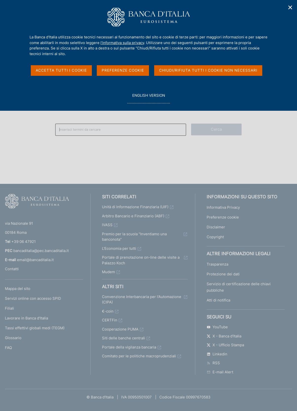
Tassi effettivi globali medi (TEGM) (35, 328)
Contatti (12, 269)
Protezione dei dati (223, 274)
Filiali (9, 308)
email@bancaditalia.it (35, 259)
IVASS (107, 224)
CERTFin (109, 320)
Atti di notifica (218, 300)
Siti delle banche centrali (123, 338)
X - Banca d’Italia (224, 336)
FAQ (8, 347)
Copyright (215, 237)
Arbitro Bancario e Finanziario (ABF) (133, 216)
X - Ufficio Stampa (225, 345)
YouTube (217, 327)
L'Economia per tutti (119, 248)
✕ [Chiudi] (290, 7)
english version (148, 98)
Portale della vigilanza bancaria (129, 347)
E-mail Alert (220, 372)
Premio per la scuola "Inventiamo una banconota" (134, 237)
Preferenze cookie (223, 217)
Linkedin (217, 354)
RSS (213, 363)
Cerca (216, 129)
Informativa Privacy (223, 207)
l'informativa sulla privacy (122, 42)
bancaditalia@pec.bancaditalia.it (41, 250)
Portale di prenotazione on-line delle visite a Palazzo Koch (141, 260)
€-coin (108, 311)
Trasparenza (217, 264)
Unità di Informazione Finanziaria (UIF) (135, 207)
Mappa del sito (17, 288)
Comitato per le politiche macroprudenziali (139, 356)
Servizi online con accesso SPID (33, 298)
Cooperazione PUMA (120, 329)
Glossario (13, 337)
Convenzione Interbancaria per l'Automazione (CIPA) (141, 299)
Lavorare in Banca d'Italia (26, 318)
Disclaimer (216, 227)
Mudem (108, 271)
